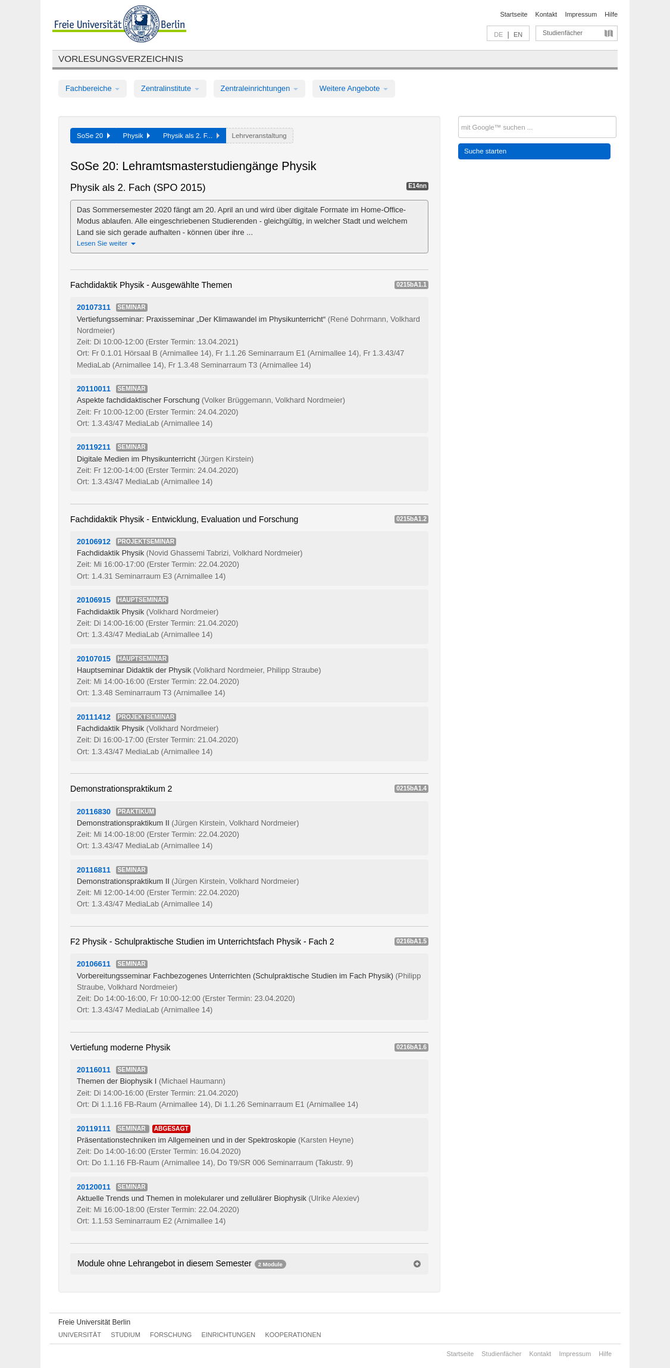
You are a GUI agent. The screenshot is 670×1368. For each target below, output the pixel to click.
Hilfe (611, 14)
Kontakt (547, 14)
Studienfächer (563, 32)
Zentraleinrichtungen (259, 88)
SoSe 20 (93, 135)
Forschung (171, 1334)
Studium (125, 1334)
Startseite (514, 14)
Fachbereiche (92, 88)
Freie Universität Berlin (94, 1322)
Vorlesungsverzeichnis (120, 59)
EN (518, 34)
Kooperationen (293, 1334)
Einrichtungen (229, 1334)
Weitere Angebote (354, 88)
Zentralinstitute (170, 88)
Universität (79, 1334)
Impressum (581, 14)
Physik (136, 135)
